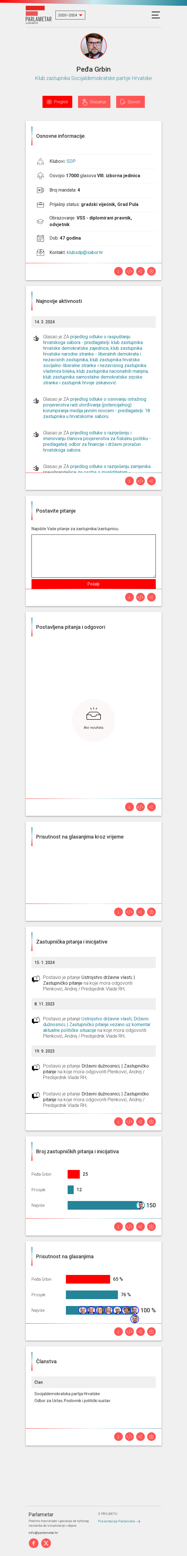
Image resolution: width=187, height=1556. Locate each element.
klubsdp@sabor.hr (85, 252)
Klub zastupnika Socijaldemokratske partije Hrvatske (93, 78)
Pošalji (93, 584)
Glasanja (98, 102)
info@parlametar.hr (43, 1533)
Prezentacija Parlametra (116, 1521)
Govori (134, 102)
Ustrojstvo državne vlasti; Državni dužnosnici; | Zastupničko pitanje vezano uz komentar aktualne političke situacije (97, 1024)
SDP (71, 161)
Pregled (61, 102)
